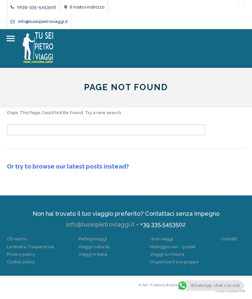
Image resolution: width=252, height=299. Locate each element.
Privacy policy (21, 254)
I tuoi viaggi (161, 238)
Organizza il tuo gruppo (174, 261)
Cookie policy (21, 261)
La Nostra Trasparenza (30, 246)
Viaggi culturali (94, 246)
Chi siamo (17, 238)
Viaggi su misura (167, 254)
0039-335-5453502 (33, 7)
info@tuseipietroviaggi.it (39, 21)
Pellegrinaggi (92, 238)
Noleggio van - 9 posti (173, 246)
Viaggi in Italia (92, 254)
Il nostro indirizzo (84, 7)
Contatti (229, 238)
